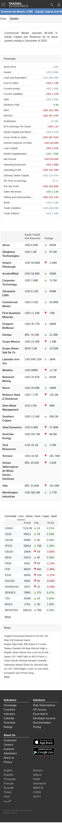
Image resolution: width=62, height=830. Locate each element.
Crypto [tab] (45, 516)
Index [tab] (21, 516)
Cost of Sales (11, 83)
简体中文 (38, 787)
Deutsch (38, 770)
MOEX (9, 604)
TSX (7, 598)
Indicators (9, 714)
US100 (9, 540)
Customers (10, 740)
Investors (9, 749)
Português (10, 779)
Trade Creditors (12, 208)
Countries (9, 709)
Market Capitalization (15, 153)
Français (9, 783)
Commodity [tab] (10, 516)
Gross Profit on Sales (15, 137)
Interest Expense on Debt (18, 142)
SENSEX (10, 592)
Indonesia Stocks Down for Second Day (26, 664)
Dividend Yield (11, 104)
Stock (7, 202)
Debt (6, 99)
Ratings (8, 727)
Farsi (7, 796)
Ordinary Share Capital (16, 175)
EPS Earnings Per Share (17, 126)
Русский (8, 787)
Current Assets (12, 88)
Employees (10, 121)
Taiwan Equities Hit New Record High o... (26, 648)
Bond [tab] (54, 516)
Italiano (37, 774)
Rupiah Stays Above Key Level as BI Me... (27, 652)
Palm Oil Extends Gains (17, 640)
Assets (7, 72)
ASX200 (10, 581)
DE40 (8, 557)
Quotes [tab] (14, 18)
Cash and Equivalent (15, 77)
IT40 (7, 569)
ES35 (8, 575)
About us (9, 757)
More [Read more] (8, 616)
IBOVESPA (11, 610)
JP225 (8, 545)
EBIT (6, 110)
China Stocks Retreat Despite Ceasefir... (26, 660)
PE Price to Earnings (15, 180)
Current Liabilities (13, 93)
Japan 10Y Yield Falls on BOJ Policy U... (26, 656)
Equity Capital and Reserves (19, 132)
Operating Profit (12, 169)
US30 (8, 534)
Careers (8, 744)
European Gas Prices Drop (19, 672)
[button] (59, 5)
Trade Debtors (11, 213)
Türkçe (8, 792)
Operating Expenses (15, 164)
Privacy (8, 762)
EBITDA (8, 115)
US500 (9, 528)
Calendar (9, 718)
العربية (7, 800)
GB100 (9, 551)
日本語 (37, 792)
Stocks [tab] (29, 516)
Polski (36, 779)
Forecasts (9, 722)
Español (8, 774)
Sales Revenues (13, 191)
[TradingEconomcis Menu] (4, 4)
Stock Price (10, 66)
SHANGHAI (12, 586)
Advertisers (10, 753)
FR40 (8, 563)
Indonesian (39, 783)
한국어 (37, 796)
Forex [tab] (38, 516)
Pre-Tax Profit (11, 186)
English (8, 770)
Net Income (10, 159)
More (7, 676)
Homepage (10, 705)
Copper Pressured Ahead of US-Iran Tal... (27, 635)
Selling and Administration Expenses (19, 197)
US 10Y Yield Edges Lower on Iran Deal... (27, 668)
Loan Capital (11, 148)
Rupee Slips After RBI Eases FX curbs (25, 644)
